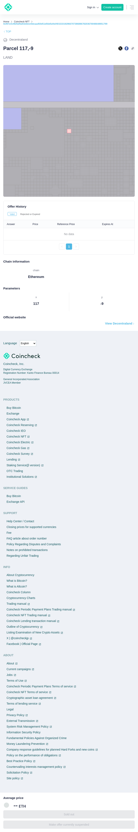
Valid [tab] (12, 214)
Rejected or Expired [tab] (30, 214)
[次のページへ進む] (76, 246)
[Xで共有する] (120, 48)
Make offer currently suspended (69, 824)
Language (10, 343)
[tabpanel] (69, 235)
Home (6, 22)
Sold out (69, 814)
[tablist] (69, 214)
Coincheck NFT (21, 22)
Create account (112, 7)
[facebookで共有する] (126, 48)
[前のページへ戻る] (62, 246)
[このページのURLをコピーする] (133, 48)
